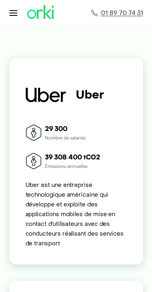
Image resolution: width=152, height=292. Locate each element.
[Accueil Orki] (40, 13)
